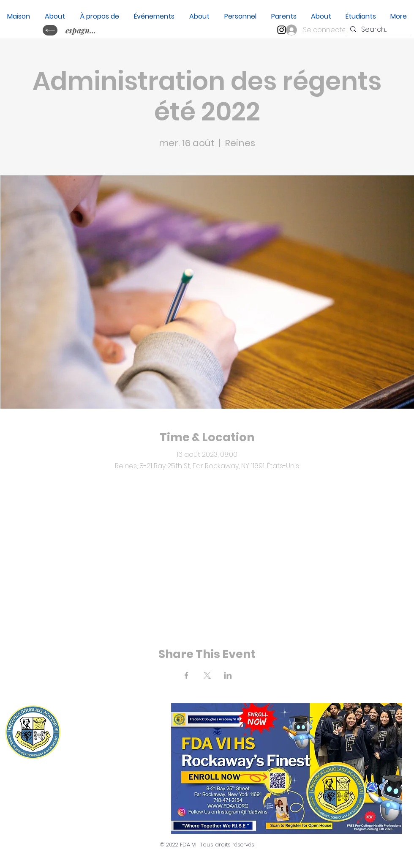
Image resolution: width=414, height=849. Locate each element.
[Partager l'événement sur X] (207, 675)
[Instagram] (281, 29)
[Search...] (377, 30)
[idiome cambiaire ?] (50, 30)
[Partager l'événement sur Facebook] (186, 675)
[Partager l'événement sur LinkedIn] (228, 675)
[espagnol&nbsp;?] (81, 30)
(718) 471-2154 (113, 748)
